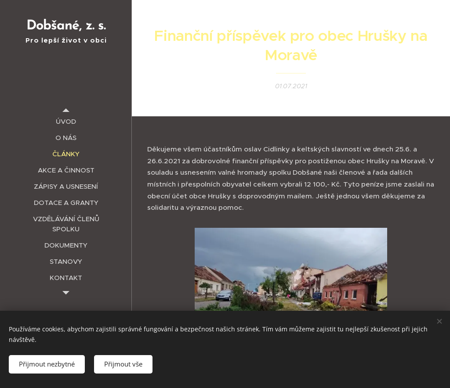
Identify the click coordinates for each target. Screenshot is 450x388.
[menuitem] (66, 121)
